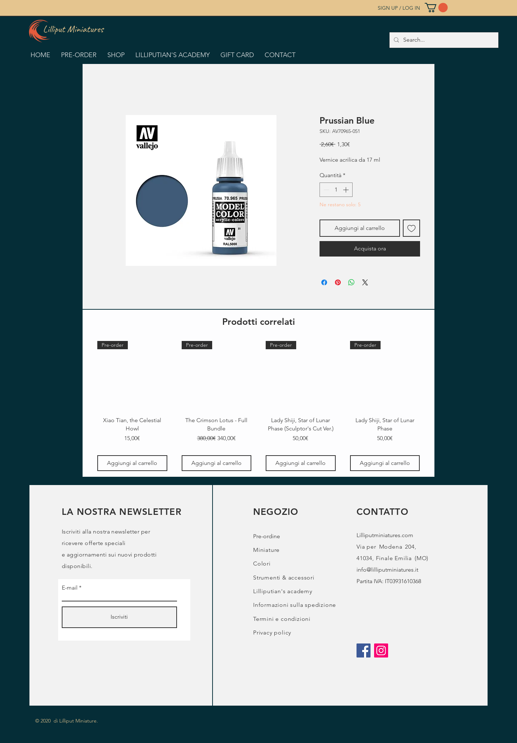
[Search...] (443, 40)
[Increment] (346, 190)
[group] (258, 406)
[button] (436, 7)
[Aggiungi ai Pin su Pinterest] (338, 282)
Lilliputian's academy (282, 591)
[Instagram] (381, 650)
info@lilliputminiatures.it (387, 569)
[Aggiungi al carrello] (132, 463)
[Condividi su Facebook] (324, 282)
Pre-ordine (266, 536)
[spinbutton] (336, 190)
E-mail (70, 588)
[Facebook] (364, 650)
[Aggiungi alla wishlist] (411, 228)
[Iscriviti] (119, 617)
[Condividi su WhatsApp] (351, 282)
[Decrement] (326, 190)
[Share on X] (365, 282)
